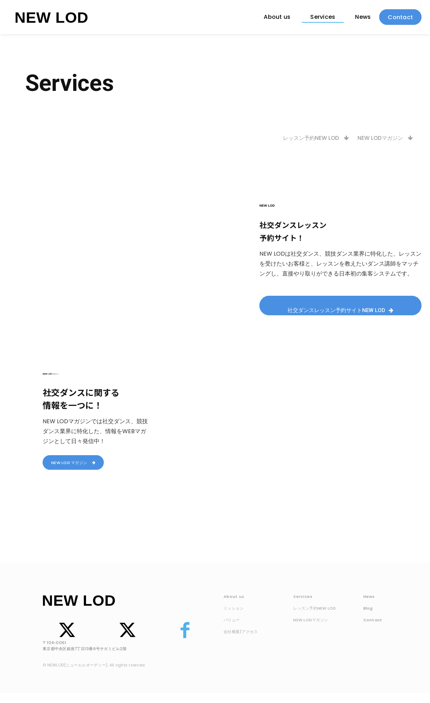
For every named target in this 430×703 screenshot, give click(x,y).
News (369, 597)
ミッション (233, 608)
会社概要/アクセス (241, 632)
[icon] (64, 639)
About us (234, 597)
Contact (372, 620)
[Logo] (51, 17)
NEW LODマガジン (310, 620)
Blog (368, 608)
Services (302, 597)
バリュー (232, 620)
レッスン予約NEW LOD (314, 608)
